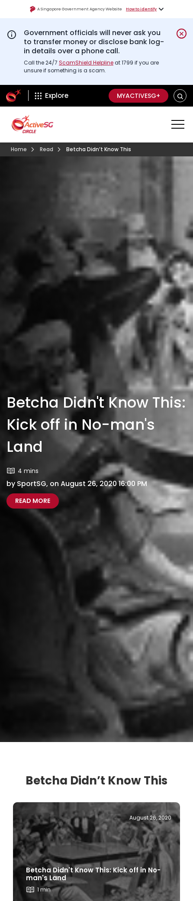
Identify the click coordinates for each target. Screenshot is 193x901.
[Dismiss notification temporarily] (182, 34)
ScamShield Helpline (86, 62)
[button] (180, 95)
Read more (37, 500)
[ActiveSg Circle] (13, 96)
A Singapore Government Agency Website (75, 9)
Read (46, 149)
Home (19, 149)
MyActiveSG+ (138, 95)
